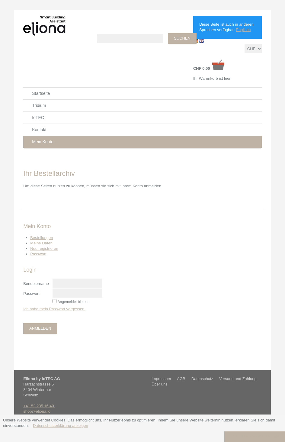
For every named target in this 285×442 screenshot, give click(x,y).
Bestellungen (41, 237)
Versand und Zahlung (238, 378)
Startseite (41, 93)
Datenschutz (202, 378)
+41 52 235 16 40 (39, 406)
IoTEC (38, 117)
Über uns (160, 384)
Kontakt (39, 129)
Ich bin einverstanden (254, 436)
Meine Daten (41, 243)
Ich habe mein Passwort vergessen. (54, 309)
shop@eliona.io (36, 411)
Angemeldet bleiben (73, 302)
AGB (181, 378)
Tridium (39, 105)
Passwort (38, 254)
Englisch (243, 29)
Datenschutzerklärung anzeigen (60, 425)
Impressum (161, 378)
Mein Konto (42, 141)
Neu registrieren (44, 248)
